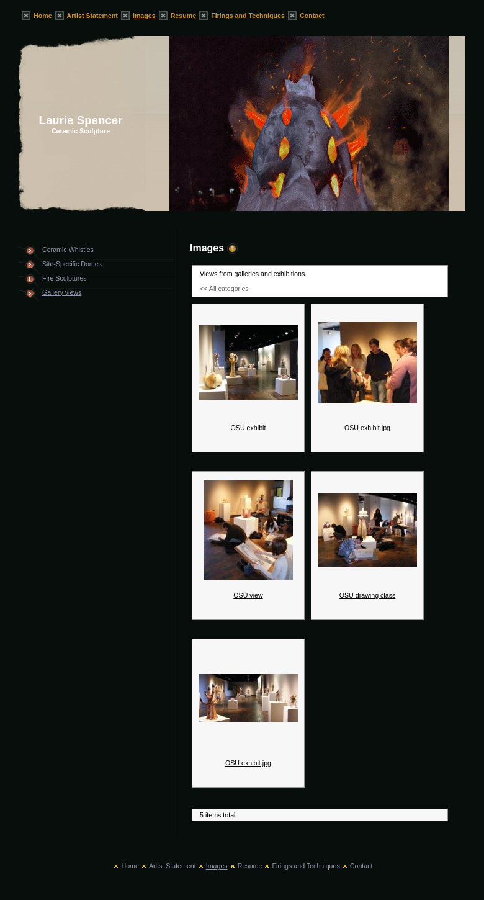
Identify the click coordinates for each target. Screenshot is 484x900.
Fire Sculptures (64, 278)
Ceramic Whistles (68, 249)
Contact (312, 15)
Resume (183, 15)
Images (144, 15)
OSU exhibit (248, 427)
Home (43, 15)
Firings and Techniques (248, 15)
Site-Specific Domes (72, 264)
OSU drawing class (367, 595)
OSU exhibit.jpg (367, 427)
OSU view (247, 595)
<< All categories (224, 288)
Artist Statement (92, 15)
